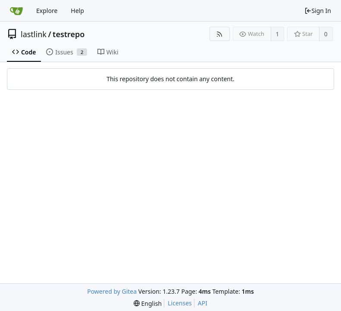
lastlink (34, 34)
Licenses (180, 303)
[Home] (16, 11)
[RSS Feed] (220, 34)
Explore (46, 10)
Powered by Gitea (112, 291)
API (202, 303)
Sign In (317, 10)
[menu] (148, 303)
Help (77, 10)
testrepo (68, 34)
